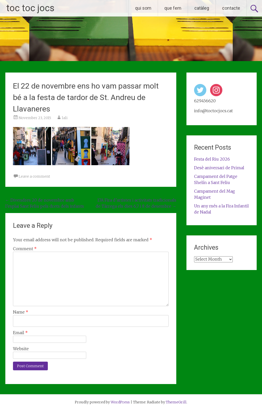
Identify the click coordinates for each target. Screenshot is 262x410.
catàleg (201, 8)
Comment (25, 248)
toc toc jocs (30, 8)
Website (21, 348)
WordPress (120, 402)
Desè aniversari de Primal (219, 167)
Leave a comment (34, 176)
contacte (231, 8)
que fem (172, 8)
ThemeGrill (176, 402)
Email (20, 332)
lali (65, 118)
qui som (143, 8)
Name (20, 312)
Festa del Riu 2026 (212, 159)
